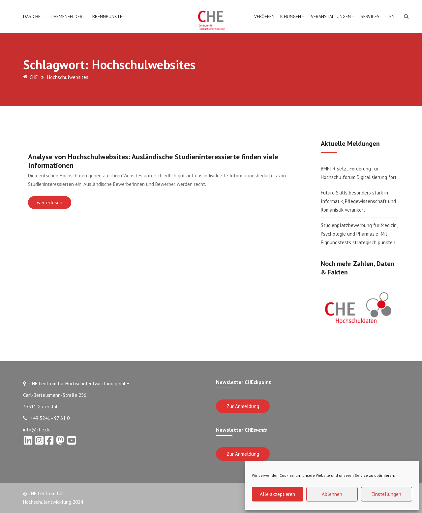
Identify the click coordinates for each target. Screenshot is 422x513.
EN (392, 16)
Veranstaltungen (331, 16)
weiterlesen (49, 202)
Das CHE (32, 16)
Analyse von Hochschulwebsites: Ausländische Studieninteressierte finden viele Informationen (153, 161)
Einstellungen (386, 494)
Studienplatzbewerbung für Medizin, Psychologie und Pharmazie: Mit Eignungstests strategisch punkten (359, 233)
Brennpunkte (107, 16)
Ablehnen (332, 494)
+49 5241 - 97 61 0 (46, 418)
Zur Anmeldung (242, 406)
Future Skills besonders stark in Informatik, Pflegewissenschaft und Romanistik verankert (358, 201)
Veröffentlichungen (277, 16)
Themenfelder (66, 16)
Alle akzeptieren (277, 494)
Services (370, 16)
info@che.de (36, 429)
